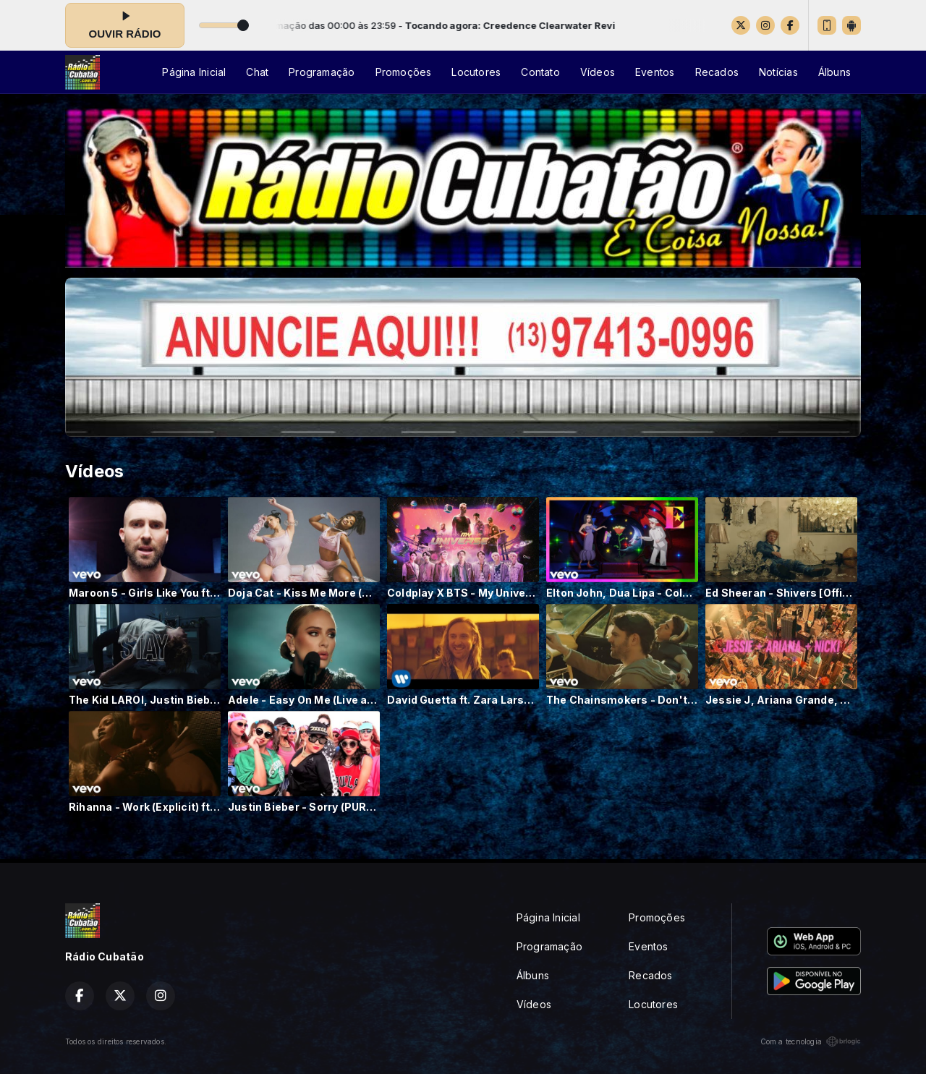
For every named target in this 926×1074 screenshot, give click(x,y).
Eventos (654, 72)
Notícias (778, 72)
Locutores (476, 72)
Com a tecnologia (810, 1041)
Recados (717, 72)
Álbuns (834, 72)
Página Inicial (194, 72)
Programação (321, 72)
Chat (257, 72)
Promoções (403, 72)
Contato (540, 72)
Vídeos (597, 72)
